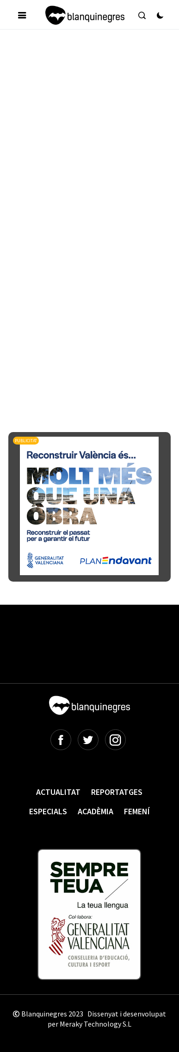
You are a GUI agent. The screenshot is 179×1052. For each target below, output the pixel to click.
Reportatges (116, 792)
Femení (137, 811)
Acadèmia (95, 811)
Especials (48, 811)
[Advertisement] (89, 132)
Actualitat (58, 792)
